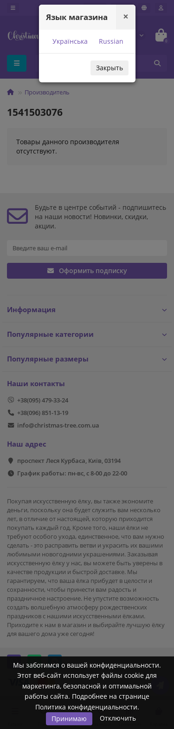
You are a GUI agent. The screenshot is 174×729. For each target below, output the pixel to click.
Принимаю (69, 718)
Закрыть (109, 67)
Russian (110, 41)
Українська (69, 41)
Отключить (118, 718)
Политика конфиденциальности (86, 706)
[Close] (125, 16)
